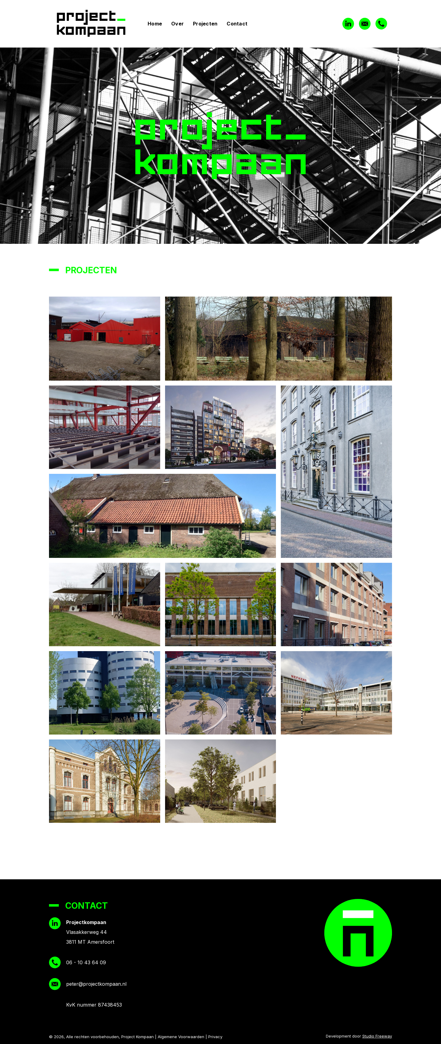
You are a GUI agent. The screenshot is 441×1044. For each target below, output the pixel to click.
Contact (237, 24)
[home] (96, 24)
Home (155, 24)
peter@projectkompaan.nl (96, 984)
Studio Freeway (377, 1036)
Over (177, 24)
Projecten (205, 24)
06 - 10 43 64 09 (86, 962)
